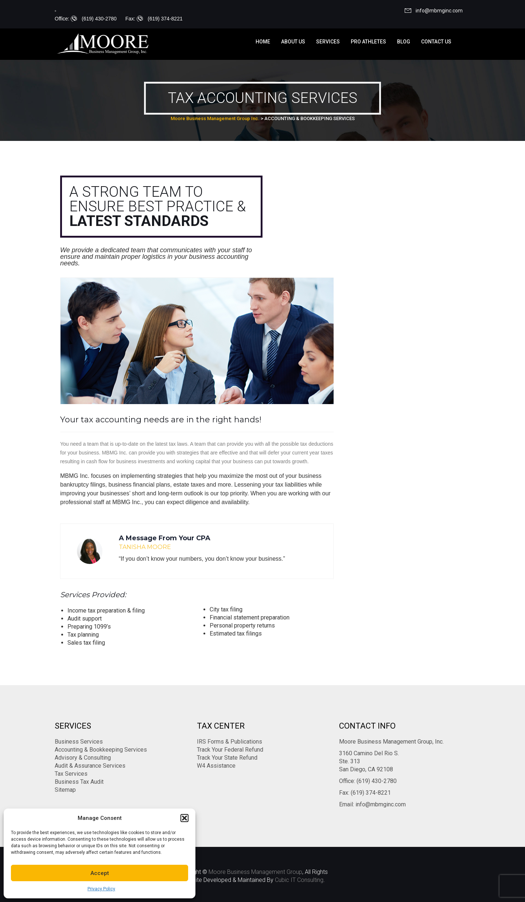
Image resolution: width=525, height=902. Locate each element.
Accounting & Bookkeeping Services (101, 749)
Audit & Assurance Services (90, 765)
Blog (403, 42)
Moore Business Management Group (255, 871)
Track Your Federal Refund (230, 749)
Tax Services (71, 773)
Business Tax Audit (79, 781)
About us (293, 42)
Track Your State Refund (227, 757)
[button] (184, 818)
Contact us (436, 42)
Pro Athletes (368, 42)
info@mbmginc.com (439, 11)
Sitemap (65, 789)
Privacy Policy (101, 888)
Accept (99, 873)
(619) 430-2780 (99, 19)
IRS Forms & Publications (229, 741)
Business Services (79, 741)
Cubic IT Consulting (299, 879)
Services (328, 42)
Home (263, 42)
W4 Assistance (216, 765)
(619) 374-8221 (165, 19)
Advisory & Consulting (83, 757)
